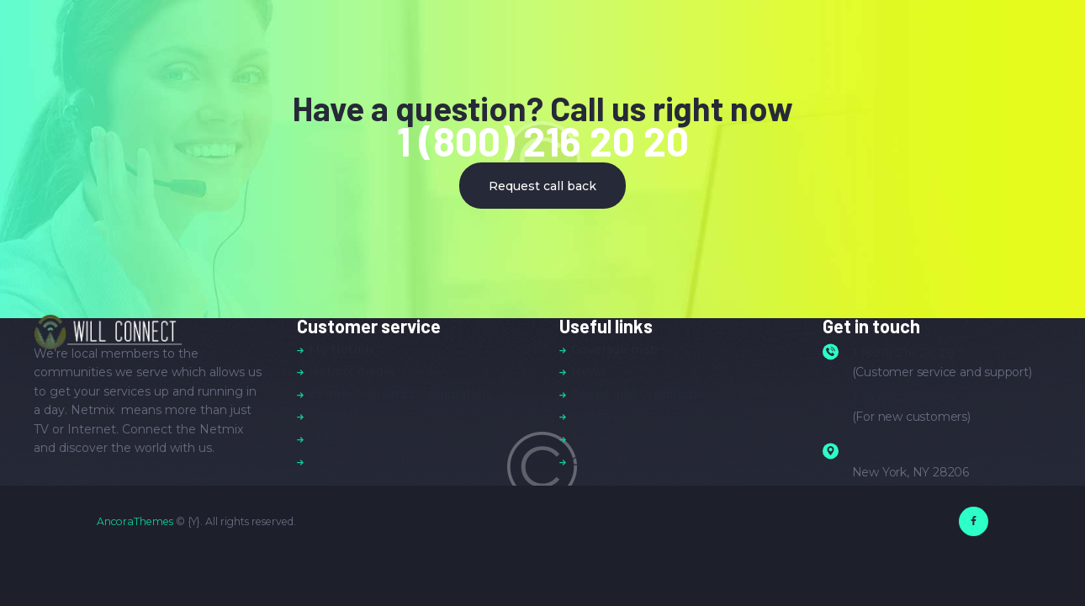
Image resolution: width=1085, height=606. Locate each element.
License (595, 415)
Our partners (610, 461)
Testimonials (610, 438)
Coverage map (614, 349)
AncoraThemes (135, 521)
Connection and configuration (399, 393)
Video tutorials (353, 438)
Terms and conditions (637, 393)
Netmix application (367, 461)
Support (333, 415)
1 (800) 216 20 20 (543, 140)
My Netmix (342, 349)
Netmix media (351, 371)
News (588, 371)
